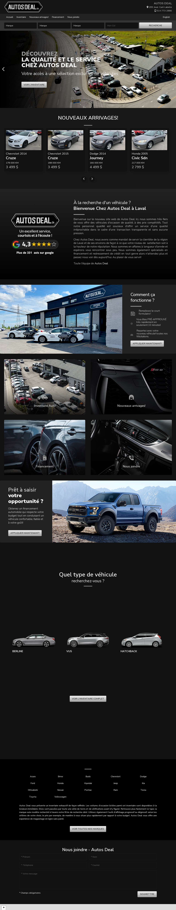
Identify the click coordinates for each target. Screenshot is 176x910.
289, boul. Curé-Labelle (159, 7)
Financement (58, 17)
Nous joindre (73, 17)
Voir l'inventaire (34, 84)
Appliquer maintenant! (147, 343)
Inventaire (21, 17)
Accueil (9, 17)
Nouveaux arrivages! (39, 17)
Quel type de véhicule (88, 577)
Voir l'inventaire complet (88, 698)
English (166, 17)
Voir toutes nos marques (88, 828)
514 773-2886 (163, 10)
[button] (4, 908)
